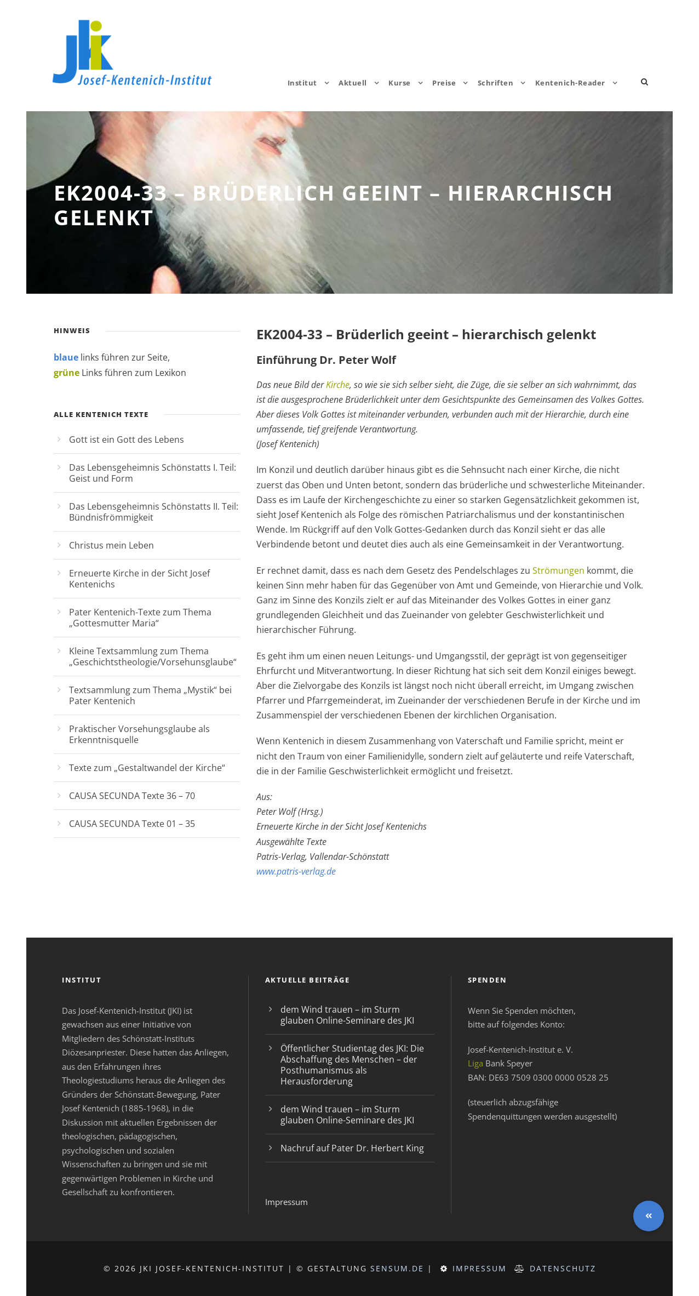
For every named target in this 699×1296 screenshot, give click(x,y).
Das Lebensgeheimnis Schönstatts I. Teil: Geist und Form (152, 472)
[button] (648, 1216)
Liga (475, 1063)
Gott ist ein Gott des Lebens (126, 439)
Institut (302, 83)
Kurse (399, 83)
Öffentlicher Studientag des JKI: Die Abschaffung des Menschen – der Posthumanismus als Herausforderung (352, 1064)
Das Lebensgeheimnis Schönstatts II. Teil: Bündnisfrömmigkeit (153, 511)
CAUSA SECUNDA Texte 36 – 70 (132, 796)
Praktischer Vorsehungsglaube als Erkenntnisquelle (139, 734)
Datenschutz (563, 1268)
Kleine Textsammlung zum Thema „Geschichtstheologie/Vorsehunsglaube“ (153, 656)
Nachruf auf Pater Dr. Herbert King (352, 1148)
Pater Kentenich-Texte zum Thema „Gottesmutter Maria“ (140, 617)
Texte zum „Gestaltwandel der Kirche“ (147, 768)
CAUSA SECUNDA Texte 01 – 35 (132, 824)
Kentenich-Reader (570, 83)
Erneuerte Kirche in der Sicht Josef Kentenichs (139, 578)
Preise (444, 83)
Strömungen (558, 570)
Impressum (286, 1201)
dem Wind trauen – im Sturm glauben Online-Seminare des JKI (347, 1014)
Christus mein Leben (111, 545)
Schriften (496, 83)
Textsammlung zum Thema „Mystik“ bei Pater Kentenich (150, 695)
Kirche (338, 385)
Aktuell (353, 83)
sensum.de (397, 1268)
